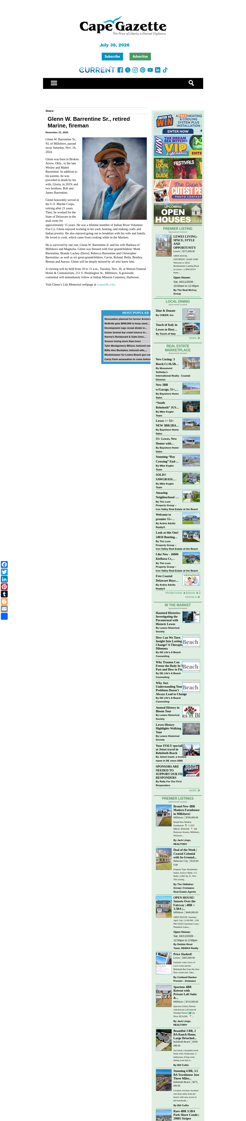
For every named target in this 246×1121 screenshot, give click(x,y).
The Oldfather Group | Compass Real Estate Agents (184, 888)
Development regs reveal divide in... (125, 327)
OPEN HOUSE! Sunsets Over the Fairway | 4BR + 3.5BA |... (184, 903)
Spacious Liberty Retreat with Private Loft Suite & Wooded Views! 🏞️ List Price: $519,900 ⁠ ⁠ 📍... (184, 1011)
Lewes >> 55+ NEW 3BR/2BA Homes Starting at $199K (166, 423)
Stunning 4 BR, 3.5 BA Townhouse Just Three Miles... (186, 1074)
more (193, 790)
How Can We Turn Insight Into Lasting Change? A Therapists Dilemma (170, 643)
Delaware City (180, 861)
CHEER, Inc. (167, 315)
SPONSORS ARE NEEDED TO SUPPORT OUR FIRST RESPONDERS (171, 772)
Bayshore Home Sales (167, 395)
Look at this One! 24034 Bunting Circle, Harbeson (167, 535)
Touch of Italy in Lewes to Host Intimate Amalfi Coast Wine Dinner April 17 (166, 327)
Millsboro (178, 817)
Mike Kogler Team (165, 413)
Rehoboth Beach (181, 1041)
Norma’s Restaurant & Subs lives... (125, 336)
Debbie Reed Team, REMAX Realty (185, 946)
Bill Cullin (183, 1065)
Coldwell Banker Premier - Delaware (185, 979)
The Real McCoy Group (185, 292)
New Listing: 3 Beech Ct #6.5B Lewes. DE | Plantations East (166, 362)
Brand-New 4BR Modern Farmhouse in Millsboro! (186, 810)
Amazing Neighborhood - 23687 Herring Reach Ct (166, 495)
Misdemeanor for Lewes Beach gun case (128, 354)
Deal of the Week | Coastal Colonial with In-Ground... (185, 853)
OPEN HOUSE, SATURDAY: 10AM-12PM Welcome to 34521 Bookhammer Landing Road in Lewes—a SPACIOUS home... (186, 264)
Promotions (173, 592)
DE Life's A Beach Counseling (168, 654)
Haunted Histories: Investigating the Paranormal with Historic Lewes (168, 618)
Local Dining (178, 301)
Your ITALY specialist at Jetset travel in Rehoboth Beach (170, 749)
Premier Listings (178, 798)
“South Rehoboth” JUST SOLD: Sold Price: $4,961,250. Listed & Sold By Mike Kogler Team (167, 405)
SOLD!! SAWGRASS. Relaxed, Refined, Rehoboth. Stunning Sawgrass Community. (167, 477)
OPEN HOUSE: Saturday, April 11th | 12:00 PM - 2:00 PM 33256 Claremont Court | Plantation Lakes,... (186, 922)
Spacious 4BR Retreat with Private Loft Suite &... (185, 992)
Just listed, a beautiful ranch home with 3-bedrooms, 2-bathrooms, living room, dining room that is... (185, 1055)
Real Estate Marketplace (178, 348)
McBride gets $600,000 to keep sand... (126, 323)
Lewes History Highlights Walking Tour (168, 728)
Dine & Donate (165, 310)
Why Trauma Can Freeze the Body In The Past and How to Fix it (171, 665)
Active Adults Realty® (166, 525)
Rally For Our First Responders (169, 783)
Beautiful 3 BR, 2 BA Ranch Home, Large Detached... (185, 1034)
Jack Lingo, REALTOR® (182, 842)
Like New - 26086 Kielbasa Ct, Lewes (167, 556)
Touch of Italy (168, 333)
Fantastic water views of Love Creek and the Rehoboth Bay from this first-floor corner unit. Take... (186, 967)
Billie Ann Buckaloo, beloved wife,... (125, 350)
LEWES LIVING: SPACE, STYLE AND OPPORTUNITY (185, 242)
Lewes (176, 251)
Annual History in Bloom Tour (167, 709)
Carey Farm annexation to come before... (128, 359)
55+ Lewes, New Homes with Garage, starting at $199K (166, 441)
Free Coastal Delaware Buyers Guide (167, 578)
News (191, 592)
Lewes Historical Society (167, 629)
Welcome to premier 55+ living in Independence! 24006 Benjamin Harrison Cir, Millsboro (166, 517)
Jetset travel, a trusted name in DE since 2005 (171, 758)
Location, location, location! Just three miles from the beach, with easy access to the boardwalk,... (186, 1095)
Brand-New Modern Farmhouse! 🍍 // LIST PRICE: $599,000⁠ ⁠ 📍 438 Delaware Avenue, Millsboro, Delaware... (186, 829)
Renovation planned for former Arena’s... (128, 318)
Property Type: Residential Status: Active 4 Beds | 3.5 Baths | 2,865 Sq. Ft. (185, 874)
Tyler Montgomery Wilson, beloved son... (128, 345)
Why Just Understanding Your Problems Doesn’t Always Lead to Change (171, 688)
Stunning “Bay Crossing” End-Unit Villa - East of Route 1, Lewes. (166, 459)
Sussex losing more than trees (122, 341)
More (193, 338)
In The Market (178, 605)
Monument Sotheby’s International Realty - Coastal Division (173, 374)
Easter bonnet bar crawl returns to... (125, 332)
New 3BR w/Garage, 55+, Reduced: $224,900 (166, 387)
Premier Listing (177, 228)
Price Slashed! (182, 954)
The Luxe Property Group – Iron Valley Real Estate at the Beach (177, 505)
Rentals (191, 597)
